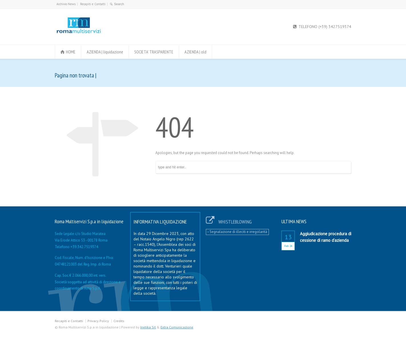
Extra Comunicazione (177, 327)
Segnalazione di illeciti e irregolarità (237, 229)
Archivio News (66, 4)
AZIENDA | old (195, 52)
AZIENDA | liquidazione (105, 52)
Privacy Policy (98, 321)
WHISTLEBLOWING (235, 219)
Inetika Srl (148, 327)
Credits (118, 321)
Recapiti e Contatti (92, 4)
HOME (71, 52)
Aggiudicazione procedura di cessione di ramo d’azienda (325, 237)
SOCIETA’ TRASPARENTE (153, 52)
